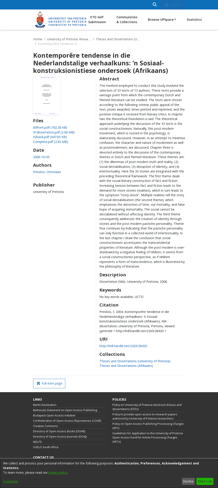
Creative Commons (45, 426)
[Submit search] (154, 4)
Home (37, 39)
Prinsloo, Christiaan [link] (47, 172)
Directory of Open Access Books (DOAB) (59, 431)
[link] (50, 127)
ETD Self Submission (97, 19)
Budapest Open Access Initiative (54, 415)
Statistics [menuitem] (194, 19)
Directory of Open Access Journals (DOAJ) (60, 436)
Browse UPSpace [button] (161, 19)
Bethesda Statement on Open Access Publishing (65, 410)
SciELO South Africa (45, 447)
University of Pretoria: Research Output (69, 39)
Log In (172, 4)
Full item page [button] (49, 383)
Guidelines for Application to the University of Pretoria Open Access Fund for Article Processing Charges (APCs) (147, 437)
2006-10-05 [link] (41, 157)
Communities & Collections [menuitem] (126, 19)
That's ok (205, 481)
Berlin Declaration (44, 405)
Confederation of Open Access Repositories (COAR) (67, 421)
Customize (10, 481)
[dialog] (109, 473)
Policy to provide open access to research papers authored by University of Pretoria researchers (144, 416)
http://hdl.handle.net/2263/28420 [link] (123, 346)
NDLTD (37, 442)
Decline (188, 481)
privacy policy (57, 472)
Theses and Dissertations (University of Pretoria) (118, 39)
